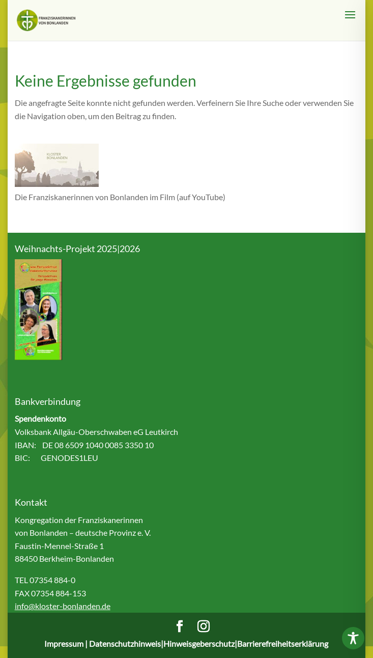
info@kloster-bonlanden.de (62, 606)
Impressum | (66, 643)
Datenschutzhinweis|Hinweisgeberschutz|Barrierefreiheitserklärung (208, 643)
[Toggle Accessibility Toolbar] (353, 638)
